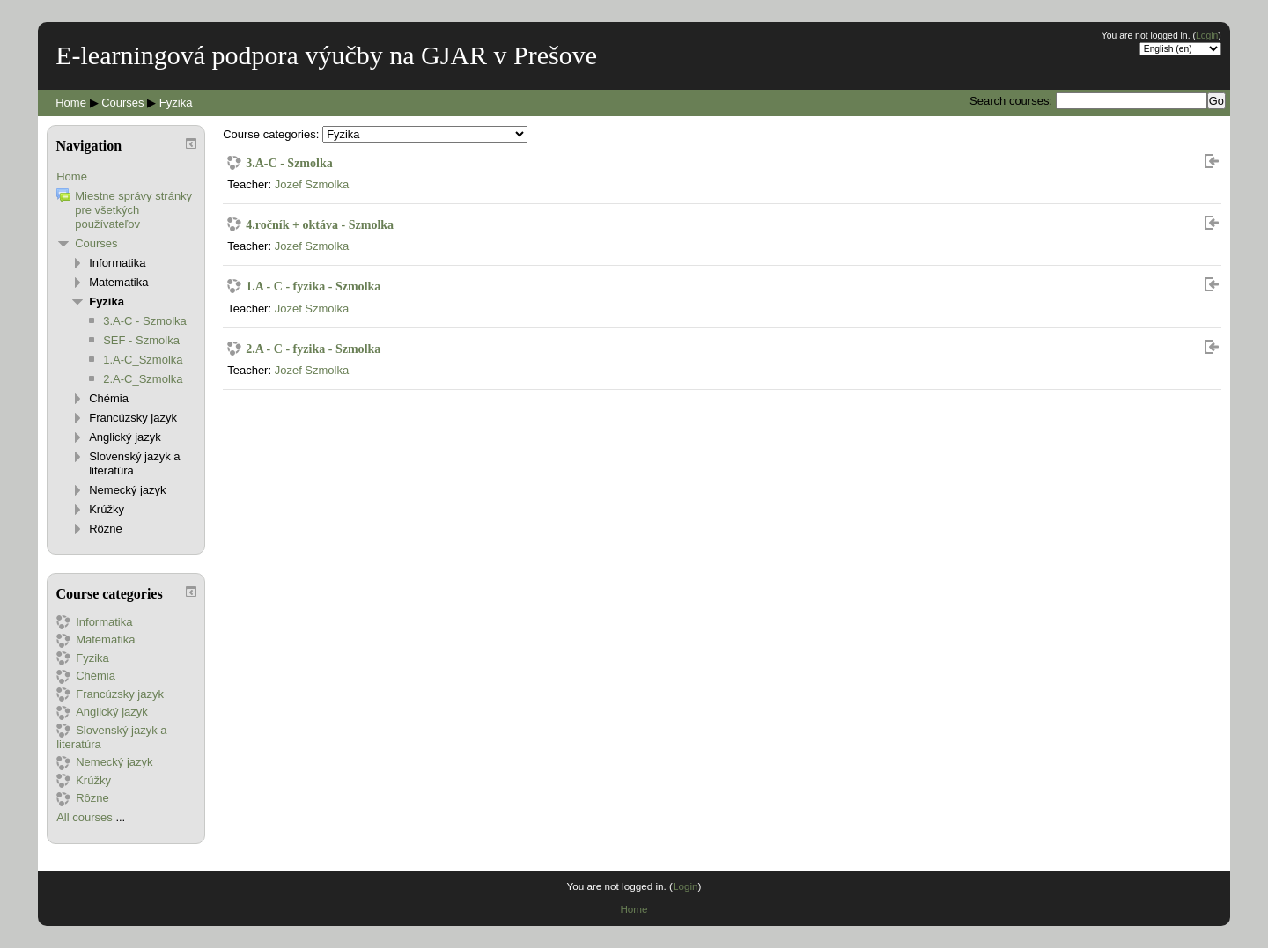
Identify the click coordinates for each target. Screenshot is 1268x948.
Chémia (109, 398)
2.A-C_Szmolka (142, 379)
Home (70, 102)
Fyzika (176, 102)
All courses (84, 817)
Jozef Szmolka (312, 184)
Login (1207, 35)
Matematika (118, 282)
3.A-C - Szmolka (289, 163)
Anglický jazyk (125, 437)
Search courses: (1012, 100)
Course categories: (271, 134)
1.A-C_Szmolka (142, 359)
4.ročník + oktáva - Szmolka (320, 224)
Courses (122, 102)
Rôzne (105, 528)
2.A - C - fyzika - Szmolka (313, 349)
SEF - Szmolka (141, 340)
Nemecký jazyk (127, 489)
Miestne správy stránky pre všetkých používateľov (133, 210)
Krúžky (106, 509)
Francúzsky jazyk (133, 417)
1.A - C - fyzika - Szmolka (313, 286)
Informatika (117, 262)
